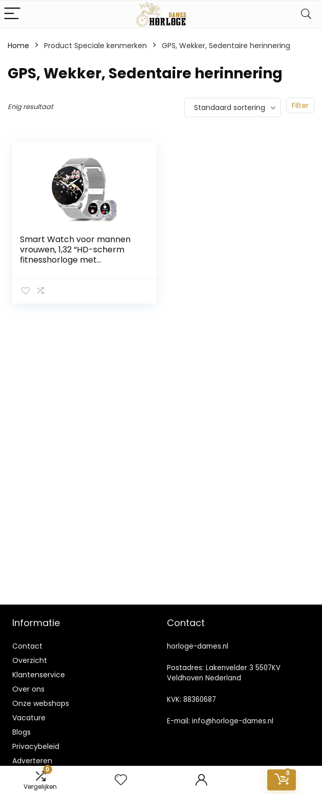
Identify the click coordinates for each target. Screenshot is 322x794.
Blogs (21, 732)
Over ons (28, 689)
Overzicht (29, 660)
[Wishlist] (121, 780)
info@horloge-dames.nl (232, 721)
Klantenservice (38, 675)
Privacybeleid (35, 746)
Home (18, 45)
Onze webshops (40, 703)
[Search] (306, 14)
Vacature (29, 718)
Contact (27, 646)
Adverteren (32, 761)
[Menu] (12, 14)
